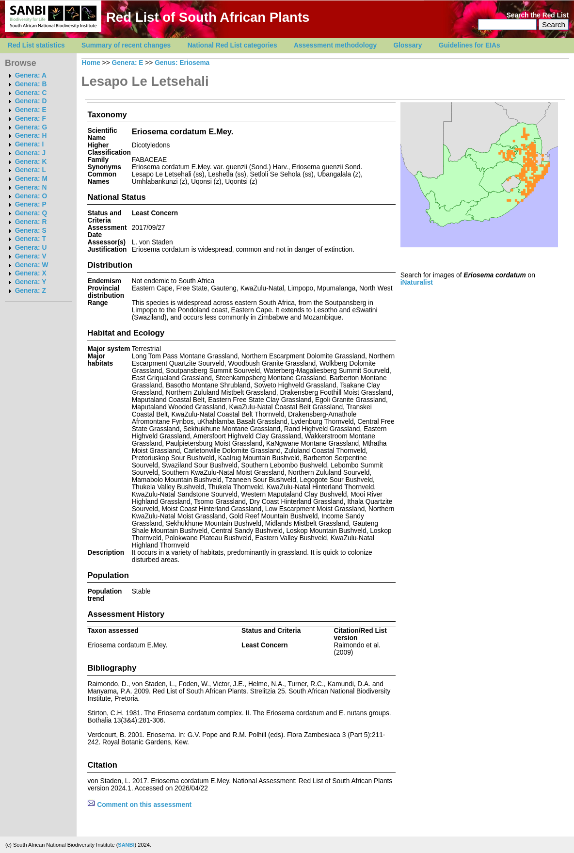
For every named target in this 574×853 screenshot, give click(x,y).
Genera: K (31, 161)
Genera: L (30, 170)
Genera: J (30, 153)
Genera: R (31, 221)
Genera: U (31, 247)
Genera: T (30, 238)
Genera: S (31, 230)
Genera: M (31, 178)
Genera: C (31, 93)
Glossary (408, 45)
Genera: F (30, 118)
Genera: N (31, 187)
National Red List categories (232, 45)
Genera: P (31, 204)
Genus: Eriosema (182, 62)
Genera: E (31, 109)
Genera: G (31, 127)
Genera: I (29, 144)
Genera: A (31, 75)
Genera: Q (31, 213)
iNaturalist (416, 282)
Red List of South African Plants (207, 17)
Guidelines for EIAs (469, 45)
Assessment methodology (335, 45)
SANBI (126, 845)
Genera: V (31, 256)
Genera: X (31, 273)
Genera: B (31, 84)
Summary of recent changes (126, 45)
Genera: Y (31, 282)
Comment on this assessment (139, 804)
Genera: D (31, 101)
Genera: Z (30, 290)
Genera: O (31, 196)
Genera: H (31, 135)
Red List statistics (36, 45)
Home (91, 62)
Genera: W (31, 265)
